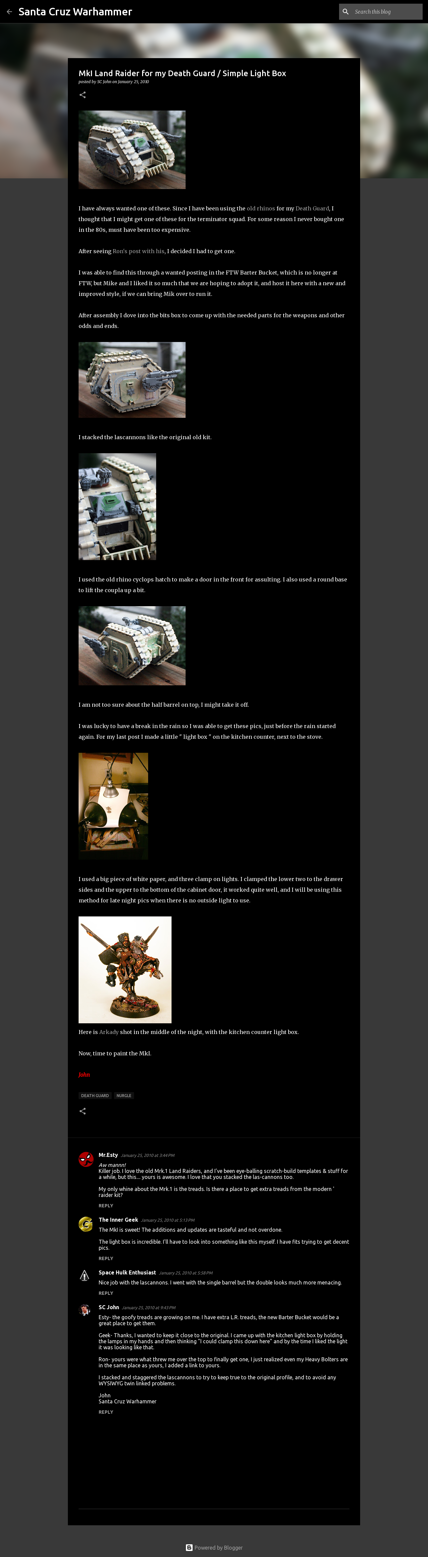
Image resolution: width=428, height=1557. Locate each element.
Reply (106, 1205)
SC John (109, 1307)
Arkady (109, 1032)
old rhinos (261, 208)
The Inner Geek (118, 1220)
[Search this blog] (387, 12)
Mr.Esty (108, 1155)
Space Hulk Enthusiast (127, 1272)
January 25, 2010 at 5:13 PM (167, 1220)
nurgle (124, 1095)
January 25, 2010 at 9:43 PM (148, 1307)
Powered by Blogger (214, 1548)
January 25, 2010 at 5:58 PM (185, 1272)
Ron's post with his (139, 251)
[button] (83, 95)
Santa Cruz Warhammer (75, 11)
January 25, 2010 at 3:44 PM (147, 1155)
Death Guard (312, 208)
